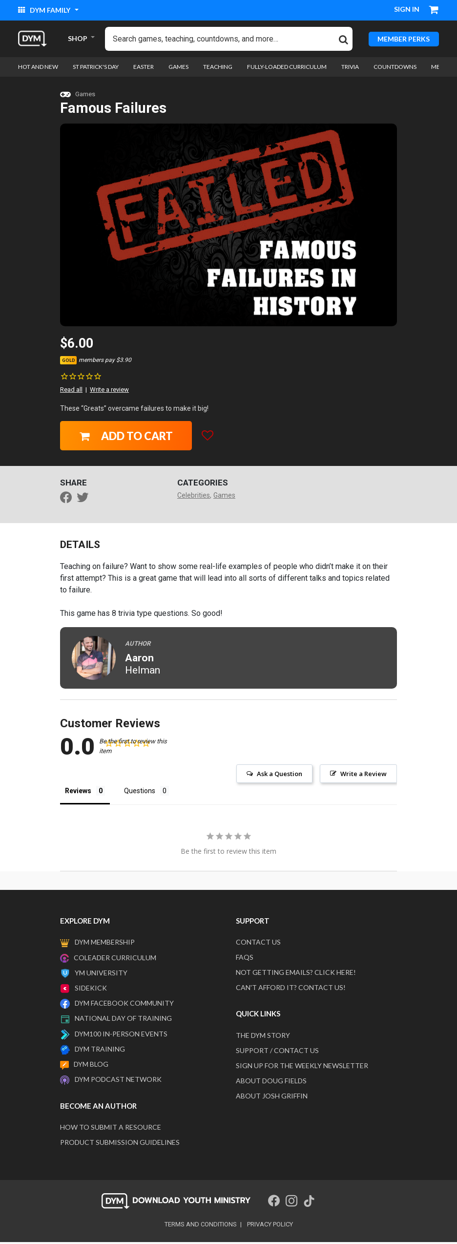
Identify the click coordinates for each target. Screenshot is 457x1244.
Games (85, 96)
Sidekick (91, 990)
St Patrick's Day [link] (96, 68)
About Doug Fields (271, 1082)
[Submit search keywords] (343, 39)
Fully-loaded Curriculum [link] (287, 68)
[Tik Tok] (309, 1203)
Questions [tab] (139, 793)
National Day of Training (123, 1020)
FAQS (244, 959)
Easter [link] (143, 68)
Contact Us (258, 944)
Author (137, 645)
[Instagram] (291, 1203)
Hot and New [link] (38, 68)
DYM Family (45, 10)
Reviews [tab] (78, 793)
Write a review (109, 391)
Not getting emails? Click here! (296, 974)
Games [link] (178, 68)
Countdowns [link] (395, 68)
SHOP (77, 39)
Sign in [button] (406, 9)
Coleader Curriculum (115, 959)
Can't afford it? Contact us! (291, 989)
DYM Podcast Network (118, 1081)
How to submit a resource (110, 1129)
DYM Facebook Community (124, 1005)
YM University (101, 974)
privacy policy (270, 1226)
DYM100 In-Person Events (121, 1036)
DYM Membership (105, 944)
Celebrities (193, 497)
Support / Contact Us (277, 1052)
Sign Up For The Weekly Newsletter (302, 1067)
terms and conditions (201, 1226)
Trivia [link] (350, 68)
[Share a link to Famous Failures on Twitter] (85, 500)
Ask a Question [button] (279, 775)
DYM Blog (91, 1066)
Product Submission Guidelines (120, 1144)
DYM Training (100, 1051)
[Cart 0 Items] (434, 11)
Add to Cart (126, 437)
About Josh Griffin (272, 1098)
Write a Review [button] (363, 775)
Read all (71, 391)
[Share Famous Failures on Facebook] (68, 500)
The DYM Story (263, 1037)
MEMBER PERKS (403, 39)
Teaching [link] (217, 68)
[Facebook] (274, 1203)
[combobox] (228, 39)
